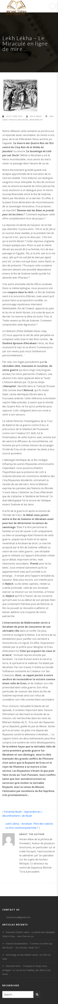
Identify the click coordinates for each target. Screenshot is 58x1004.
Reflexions (23, 119)
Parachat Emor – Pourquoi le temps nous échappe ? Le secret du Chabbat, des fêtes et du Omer (26, 969)
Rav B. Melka (36, 116)
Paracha (13, 119)
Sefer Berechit (36, 119)
